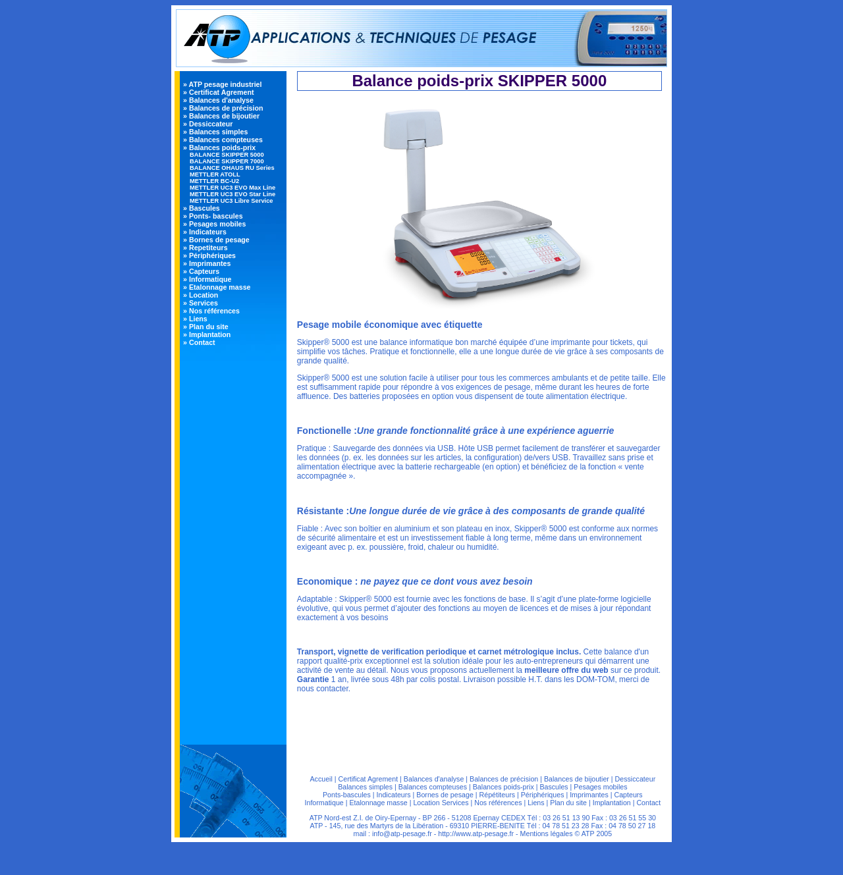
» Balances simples (215, 132)
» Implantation (207, 334)
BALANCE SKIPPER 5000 (227, 154)
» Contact (199, 342)
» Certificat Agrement (218, 92)
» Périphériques (209, 255)
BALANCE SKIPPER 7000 (227, 161)
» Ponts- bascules (213, 216)
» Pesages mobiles (214, 224)
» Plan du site (206, 327)
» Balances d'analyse (218, 100)
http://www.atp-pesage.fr (476, 833)
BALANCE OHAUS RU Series (232, 168)
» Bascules (201, 208)
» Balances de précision (223, 108)
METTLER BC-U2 (214, 181)
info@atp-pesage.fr (402, 833)
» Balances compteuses (223, 140)
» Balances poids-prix (219, 147)
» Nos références (211, 311)
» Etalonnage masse (216, 287)
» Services (200, 303)
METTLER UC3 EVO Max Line (232, 187)
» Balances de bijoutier (221, 116)
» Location (200, 295)
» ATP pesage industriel (222, 84)
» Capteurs (201, 271)
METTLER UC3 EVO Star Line (232, 194)
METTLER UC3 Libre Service (231, 201)
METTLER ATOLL (215, 174)
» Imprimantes (207, 263)
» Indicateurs (205, 232)
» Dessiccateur (207, 124)
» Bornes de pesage (216, 240)
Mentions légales (546, 833)
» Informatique (207, 279)
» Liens (195, 319)
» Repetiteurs (205, 248)
